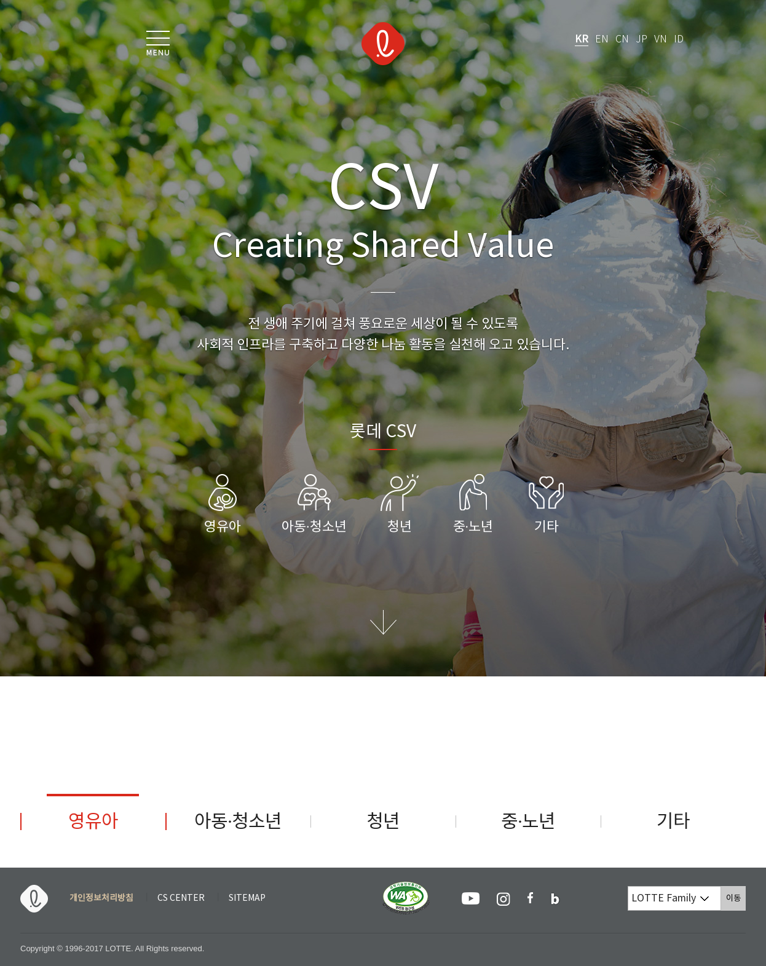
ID (679, 39)
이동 (736, 898)
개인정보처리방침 (101, 898)
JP (641, 39)
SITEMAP (247, 898)
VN (660, 39)
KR (581, 39)
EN (602, 39)
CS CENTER (181, 898)
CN (622, 39)
